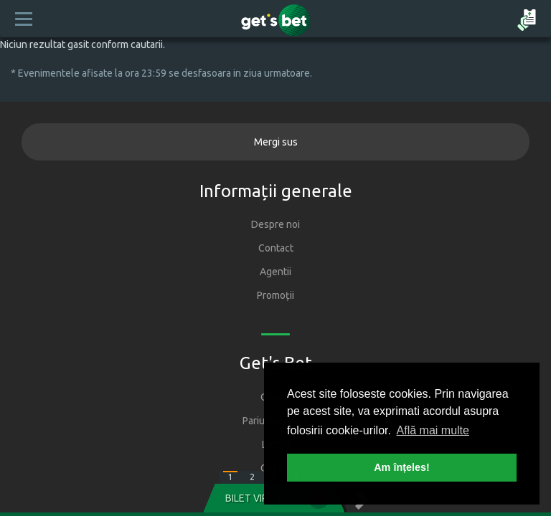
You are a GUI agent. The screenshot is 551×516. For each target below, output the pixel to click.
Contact (275, 248)
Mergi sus (276, 142)
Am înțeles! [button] (402, 467)
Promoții (275, 295)
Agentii (275, 271)
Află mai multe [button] (433, 430)
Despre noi (275, 224)
